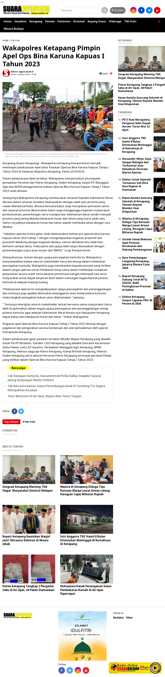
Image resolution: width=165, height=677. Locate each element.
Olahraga (115, 21)
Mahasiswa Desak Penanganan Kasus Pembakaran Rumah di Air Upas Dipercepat (85, 589)
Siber (129, 617)
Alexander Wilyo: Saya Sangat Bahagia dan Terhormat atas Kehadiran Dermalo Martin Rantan (136, 165)
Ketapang (35, 21)
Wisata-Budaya (14, 28)
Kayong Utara (97, 21)
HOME (5, 40)
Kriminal (79, 21)
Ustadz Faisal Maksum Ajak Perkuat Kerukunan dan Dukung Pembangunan (137, 244)
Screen (118, 10)
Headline (20, 21)
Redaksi (118, 617)
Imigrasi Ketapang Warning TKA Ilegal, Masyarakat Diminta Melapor (27, 488)
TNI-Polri (130, 21)
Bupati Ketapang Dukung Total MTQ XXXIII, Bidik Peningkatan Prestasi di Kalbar (136, 283)
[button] (159, 20)
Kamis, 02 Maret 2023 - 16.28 (23, 74)
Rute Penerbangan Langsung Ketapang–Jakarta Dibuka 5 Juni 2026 (136, 263)
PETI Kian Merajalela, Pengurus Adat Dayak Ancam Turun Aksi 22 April (136, 125)
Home (8, 21)
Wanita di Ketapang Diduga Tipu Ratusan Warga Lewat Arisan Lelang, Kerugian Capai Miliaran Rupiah (85, 490)
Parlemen (64, 21)
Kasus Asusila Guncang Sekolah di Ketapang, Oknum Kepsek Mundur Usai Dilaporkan (140, 101)
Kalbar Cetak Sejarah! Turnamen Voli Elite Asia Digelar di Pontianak (136, 185)
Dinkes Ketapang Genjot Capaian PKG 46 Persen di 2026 (137, 300)
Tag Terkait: (11, 421)
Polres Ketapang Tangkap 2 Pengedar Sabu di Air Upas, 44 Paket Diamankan (28, 588)
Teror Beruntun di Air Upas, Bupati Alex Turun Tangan (45, 396)
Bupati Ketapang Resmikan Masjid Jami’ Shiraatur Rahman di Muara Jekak (26, 540)
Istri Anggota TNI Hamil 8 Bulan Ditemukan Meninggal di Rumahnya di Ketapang (85, 540)
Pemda (50, 21)
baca (104, 73)
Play (155, 668)
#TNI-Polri (29, 421)
